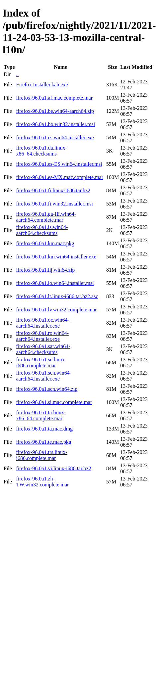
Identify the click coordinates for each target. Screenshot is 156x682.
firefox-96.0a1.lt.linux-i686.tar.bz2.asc (57, 296)
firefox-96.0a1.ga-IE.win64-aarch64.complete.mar (46, 217)
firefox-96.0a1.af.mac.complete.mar (54, 98)
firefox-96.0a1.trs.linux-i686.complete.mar (41, 455)
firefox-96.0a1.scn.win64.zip (46, 389)
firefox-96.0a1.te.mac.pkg (43, 442)
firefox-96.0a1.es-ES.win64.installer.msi (59, 164)
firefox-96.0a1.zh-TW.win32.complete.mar (42, 481)
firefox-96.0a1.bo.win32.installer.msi (55, 124)
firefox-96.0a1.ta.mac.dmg (44, 429)
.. (17, 74)
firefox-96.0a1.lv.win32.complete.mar (56, 309)
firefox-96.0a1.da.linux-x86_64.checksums (41, 151)
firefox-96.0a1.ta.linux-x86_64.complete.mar (41, 415)
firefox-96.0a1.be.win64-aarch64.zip (55, 111)
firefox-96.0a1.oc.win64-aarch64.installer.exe (42, 323)
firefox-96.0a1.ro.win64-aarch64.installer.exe (42, 336)
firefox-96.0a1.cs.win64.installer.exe (55, 137)
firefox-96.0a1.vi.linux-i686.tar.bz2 (53, 468)
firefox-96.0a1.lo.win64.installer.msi (55, 283)
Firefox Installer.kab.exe (42, 84)
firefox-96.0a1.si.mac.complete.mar (54, 402)
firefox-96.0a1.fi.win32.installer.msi (54, 203)
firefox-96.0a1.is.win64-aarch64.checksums (42, 230)
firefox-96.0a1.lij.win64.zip (45, 270)
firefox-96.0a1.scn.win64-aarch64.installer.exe (43, 376)
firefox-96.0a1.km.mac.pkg (45, 243)
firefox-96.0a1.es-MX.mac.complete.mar (59, 177)
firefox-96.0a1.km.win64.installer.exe (56, 256)
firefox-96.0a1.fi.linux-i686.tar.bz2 (53, 190)
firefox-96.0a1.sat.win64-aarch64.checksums (43, 349)
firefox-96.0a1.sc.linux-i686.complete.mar (41, 362)
